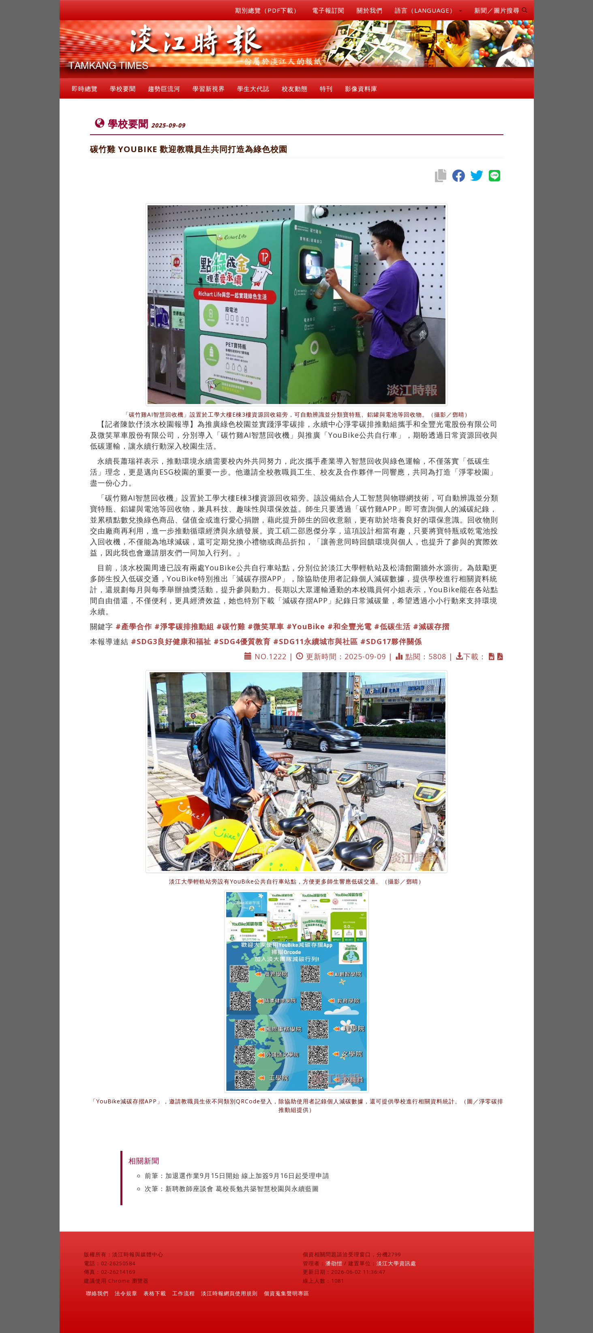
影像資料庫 (361, 88)
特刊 (326, 88)
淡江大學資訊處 (396, 1263)
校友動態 (295, 88)
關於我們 (370, 10)
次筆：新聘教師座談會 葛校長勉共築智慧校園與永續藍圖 (232, 1188)
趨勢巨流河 (164, 88)
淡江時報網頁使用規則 (229, 1293)
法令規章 (126, 1293)
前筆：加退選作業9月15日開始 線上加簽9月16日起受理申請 (237, 1175)
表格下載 (154, 1293)
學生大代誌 (253, 88)
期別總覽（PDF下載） (267, 10)
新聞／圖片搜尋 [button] (501, 10)
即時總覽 (85, 88)
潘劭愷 (334, 1263)
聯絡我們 (97, 1293)
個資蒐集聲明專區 (286, 1293)
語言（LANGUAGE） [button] (428, 10)
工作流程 (183, 1293)
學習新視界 (209, 88)
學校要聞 (123, 88)
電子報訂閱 (328, 10)
